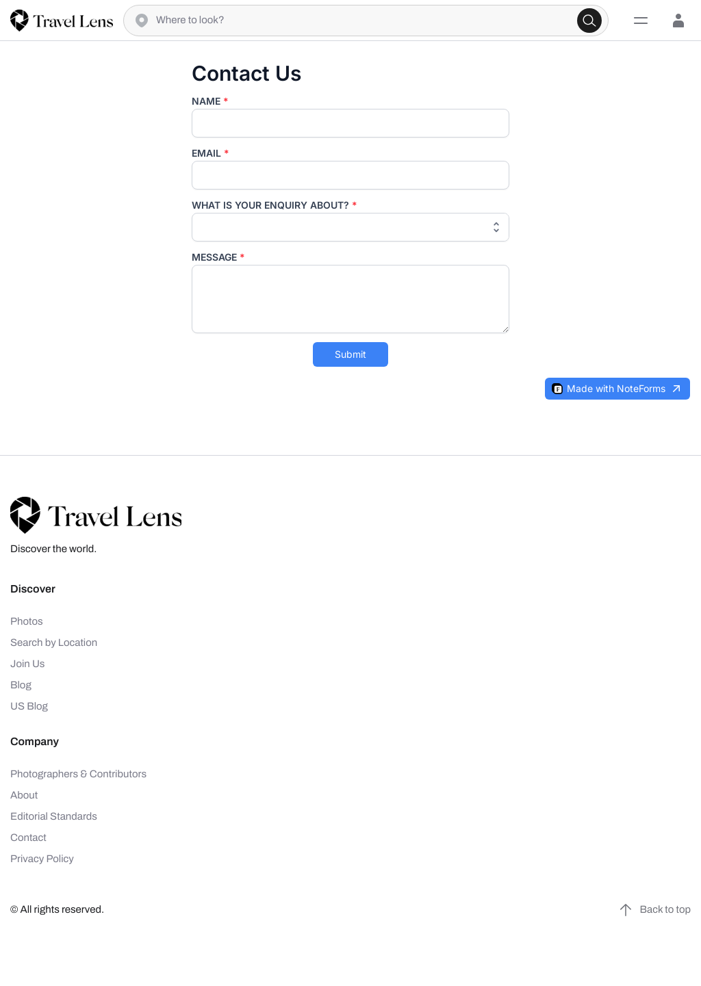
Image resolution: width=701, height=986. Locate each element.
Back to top (654, 910)
